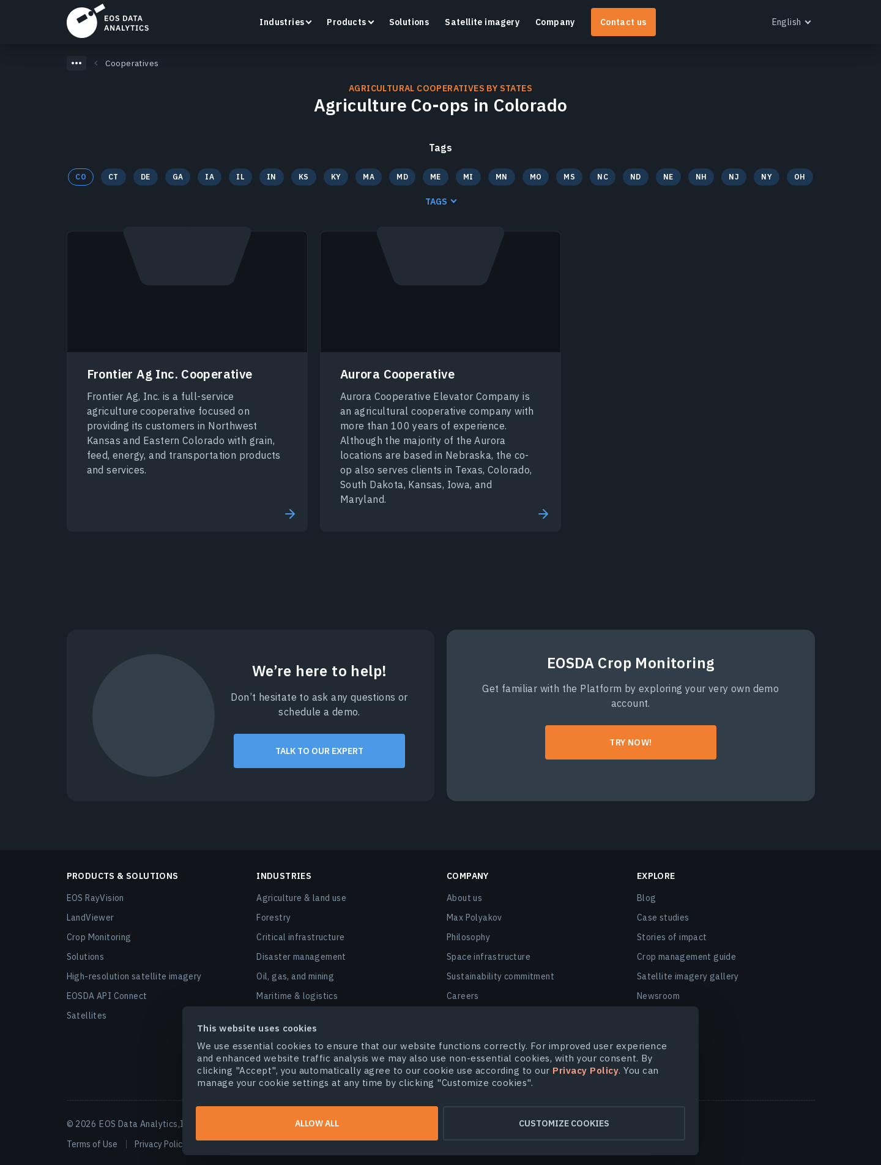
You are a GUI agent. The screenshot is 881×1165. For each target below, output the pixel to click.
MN (502, 176)
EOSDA (108, 21)
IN (272, 176)
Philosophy (468, 937)
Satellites (87, 1015)
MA (368, 176)
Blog (646, 897)
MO (536, 176)
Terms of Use (92, 1144)
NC (602, 176)
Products (346, 22)
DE (146, 176)
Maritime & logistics (297, 995)
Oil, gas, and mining (295, 976)
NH (701, 176)
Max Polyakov (474, 917)
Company (555, 22)
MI (468, 176)
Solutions (409, 22)
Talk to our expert (319, 750)
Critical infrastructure (300, 937)
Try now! (630, 742)
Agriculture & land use (301, 897)
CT (113, 176)
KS (304, 176)
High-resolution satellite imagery (134, 976)
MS (569, 176)
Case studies (663, 917)
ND (635, 176)
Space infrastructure (488, 956)
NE (668, 176)
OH (800, 176)
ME (435, 176)
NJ (734, 176)
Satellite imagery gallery (688, 976)
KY (336, 176)
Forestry (273, 917)
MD (402, 176)
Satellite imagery (482, 22)
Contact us (623, 22)
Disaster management (301, 956)
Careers (463, 995)
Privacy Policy (161, 1144)
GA (178, 176)
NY (766, 176)
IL (240, 176)
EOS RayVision (95, 897)
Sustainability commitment (500, 976)
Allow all (317, 1123)
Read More (288, 514)
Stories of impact (672, 937)
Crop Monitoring (99, 937)
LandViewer (90, 917)
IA (209, 176)
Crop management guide (686, 956)
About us (464, 897)
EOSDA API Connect (107, 995)
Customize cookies (564, 1123)
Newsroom (658, 995)
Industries (281, 22)
